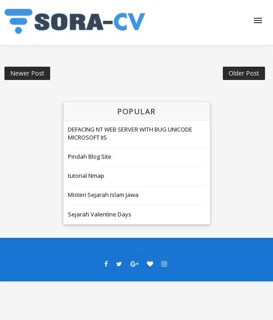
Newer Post (27, 73)
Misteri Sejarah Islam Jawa (103, 195)
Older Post (244, 73)
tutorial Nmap (86, 176)
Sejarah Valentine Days (99, 214)
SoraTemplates (138, 251)
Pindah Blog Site (89, 156)
